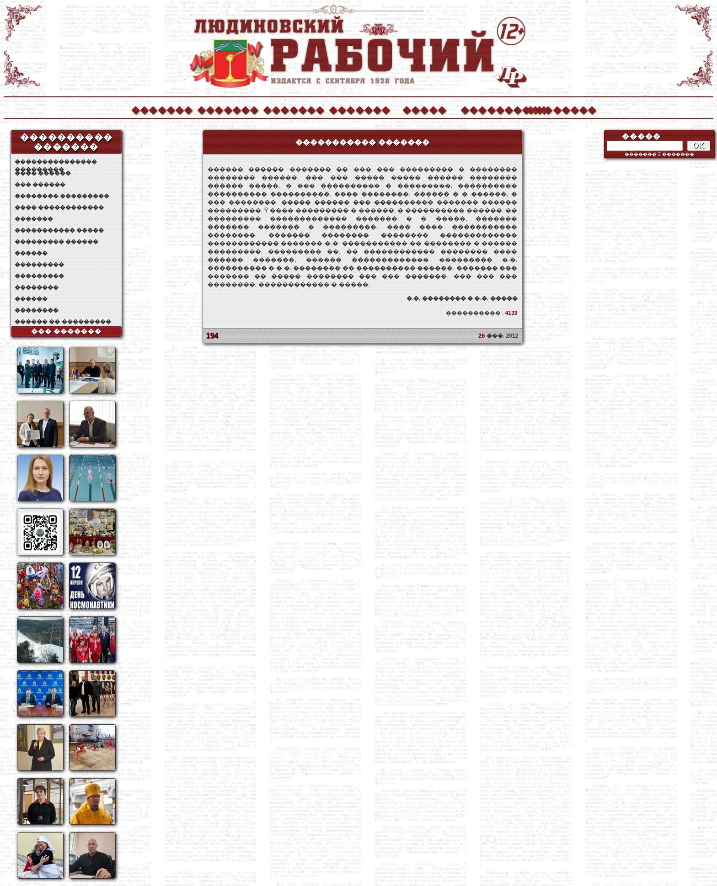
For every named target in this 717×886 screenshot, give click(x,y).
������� (161, 109)
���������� (490, 109)
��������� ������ (56, 242)
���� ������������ (59, 207)
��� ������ (40, 184)
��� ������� (66, 331)
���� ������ (43, 173)
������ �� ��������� (63, 321)
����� (424, 109)
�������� (556, 109)
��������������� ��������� (56, 162)
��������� (39, 264)
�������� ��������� (62, 196)
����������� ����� (59, 230)
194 (212, 336)
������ (31, 253)
